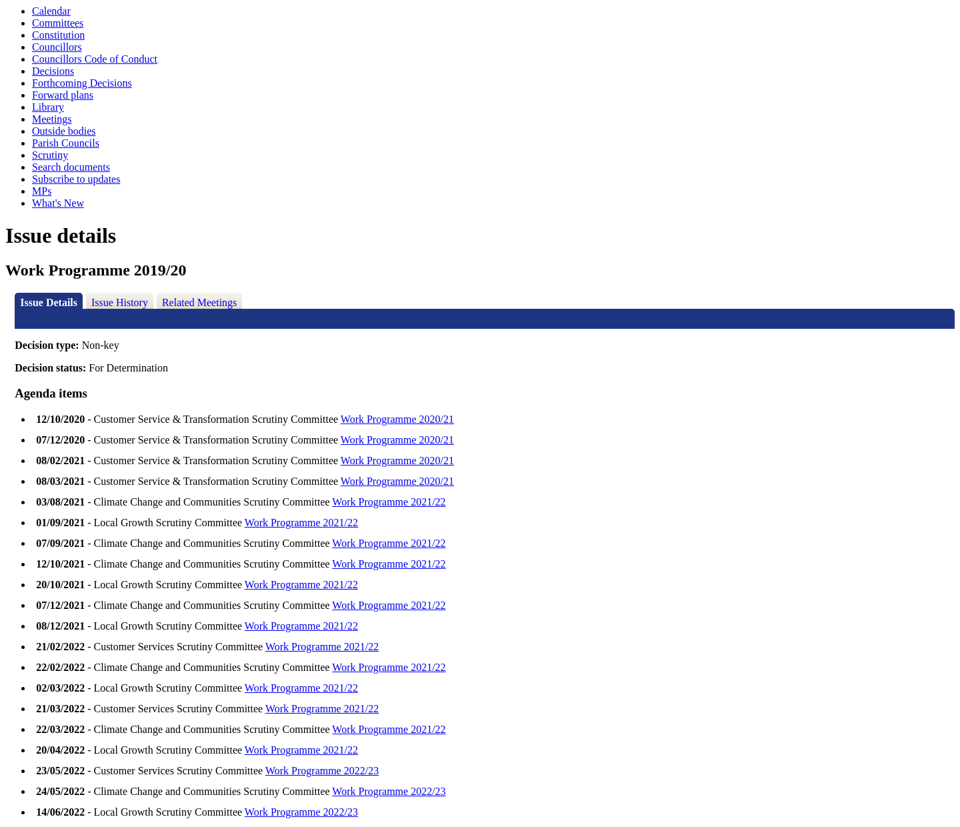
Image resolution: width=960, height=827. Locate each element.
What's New (58, 203)
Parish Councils (65, 143)
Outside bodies (64, 131)
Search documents (71, 167)
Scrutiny (50, 155)
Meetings (52, 119)
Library (48, 107)
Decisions (53, 71)
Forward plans (62, 95)
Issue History (119, 302)
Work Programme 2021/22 (388, 502)
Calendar (51, 11)
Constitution (58, 35)
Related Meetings (199, 302)
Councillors (57, 47)
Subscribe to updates (76, 179)
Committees (57, 23)
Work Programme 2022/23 (322, 770)
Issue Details (48, 302)
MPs (41, 191)
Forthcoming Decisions (82, 83)
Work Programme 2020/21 (397, 419)
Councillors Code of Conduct (94, 59)
